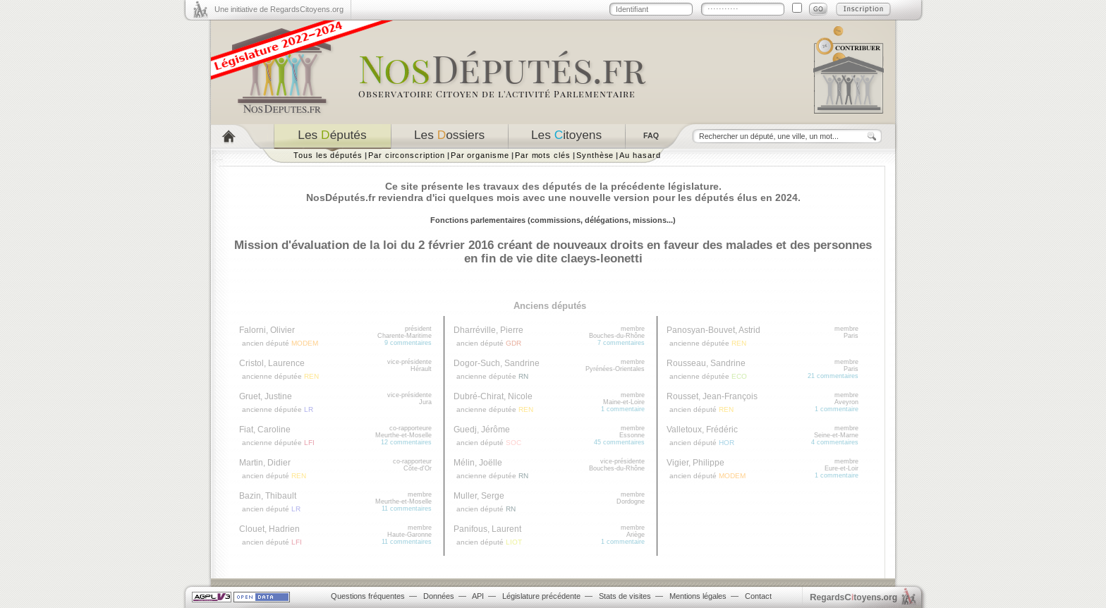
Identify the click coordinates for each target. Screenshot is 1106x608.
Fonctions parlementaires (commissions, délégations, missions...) (553, 220)
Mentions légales (698, 596)
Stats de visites (625, 596)
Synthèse (595, 155)
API (478, 596)
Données (438, 596)
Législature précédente (541, 596)
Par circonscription (406, 155)
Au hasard (639, 155)
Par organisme (480, 155)
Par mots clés (543, 155)
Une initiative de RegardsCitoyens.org (279, 9)
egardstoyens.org (853, 597)
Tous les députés (328, 155)
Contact (758, 596)
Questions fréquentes (368, 596)
